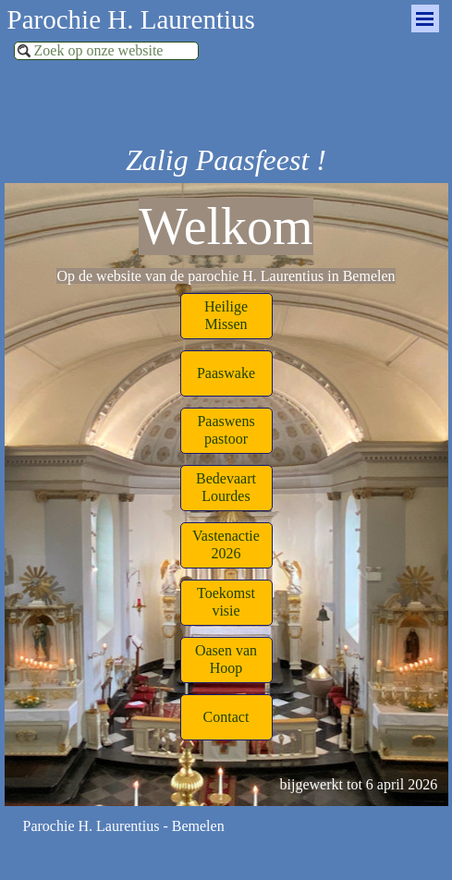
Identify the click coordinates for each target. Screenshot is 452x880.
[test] (226, 316)
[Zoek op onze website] (106, 51)
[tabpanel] (226, 237)
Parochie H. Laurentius (131, 19)
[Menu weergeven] (425, 18)
